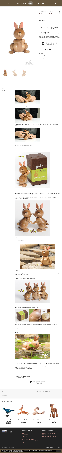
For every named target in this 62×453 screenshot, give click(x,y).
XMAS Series (26, 421)
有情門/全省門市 (25, 435)
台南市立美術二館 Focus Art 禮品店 (30, 441)
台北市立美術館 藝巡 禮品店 (28, 439)
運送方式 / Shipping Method (48, 435)
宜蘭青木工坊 (24, 442)
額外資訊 (3, 90)
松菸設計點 (24, 436)
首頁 (39, 11)
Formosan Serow (53, 419)
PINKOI (23, 433)
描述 (2, 88)
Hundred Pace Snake (38, 419)
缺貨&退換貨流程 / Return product (50, 436)
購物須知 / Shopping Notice (48, 433)
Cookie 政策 (21, 451)
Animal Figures (44, 11)
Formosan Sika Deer (23, 419)
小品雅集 (24, 438)
